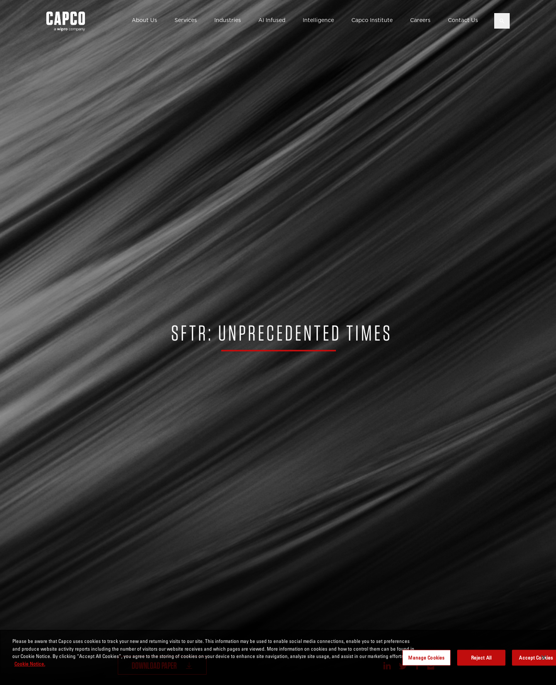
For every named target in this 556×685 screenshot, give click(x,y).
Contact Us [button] (463, 20)
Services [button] (186, 20)
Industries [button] (227, 20)
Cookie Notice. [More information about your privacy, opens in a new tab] (29, 668)
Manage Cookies (426, 662)
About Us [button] (144, 20)
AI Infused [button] (271, 20)
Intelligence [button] (318, 20)
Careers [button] (420, 20)
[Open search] (502, 21)
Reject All (481, 662)
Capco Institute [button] (372, 20)
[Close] (543, 661)
